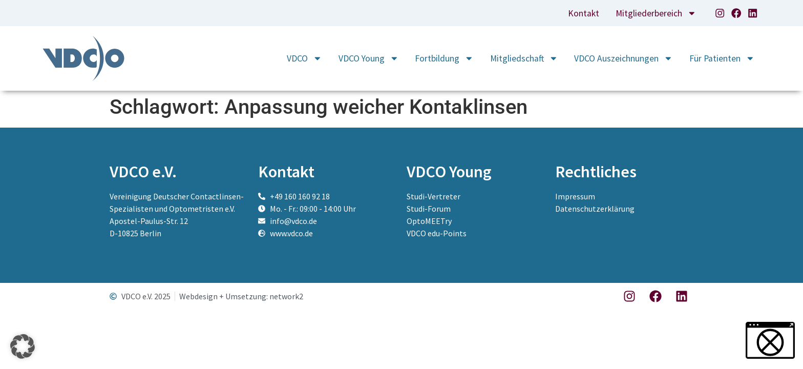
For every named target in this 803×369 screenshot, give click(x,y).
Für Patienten (722, 58)
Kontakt (583, 13)
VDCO (304, 58)
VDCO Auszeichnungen (623, 58)
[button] (22, 346)
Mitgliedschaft (524, 58)
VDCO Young (369, 58)
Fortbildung (444, 58)
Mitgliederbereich (656, 13)
